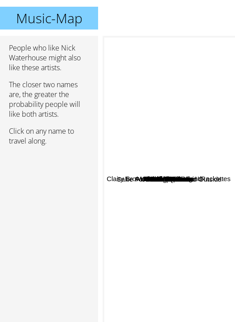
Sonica (139, 155)
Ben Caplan (171, 151)
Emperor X (198, 207)
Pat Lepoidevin (178, 131)
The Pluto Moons (172, 109)
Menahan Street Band (172, 173)
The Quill (142, 218)
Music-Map (49, 18)
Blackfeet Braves (195, 143)
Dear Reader (154, 316)
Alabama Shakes (180, 221)
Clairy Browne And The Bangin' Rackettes (168, 42)
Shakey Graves (178, 211)
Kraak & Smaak (129, 179)
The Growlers (140, 195)
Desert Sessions (182, 180)
